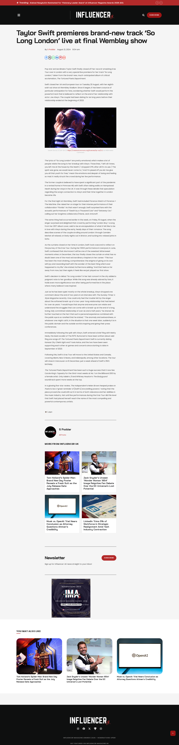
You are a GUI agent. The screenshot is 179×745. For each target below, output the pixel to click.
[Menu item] (89, 738)
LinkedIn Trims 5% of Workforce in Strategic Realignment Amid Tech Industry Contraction (96, 525)
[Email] (64, 58)
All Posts (63, 435)
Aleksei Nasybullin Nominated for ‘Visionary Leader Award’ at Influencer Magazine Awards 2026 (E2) (76, 3)
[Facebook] (46, 58)
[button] (18, 15)
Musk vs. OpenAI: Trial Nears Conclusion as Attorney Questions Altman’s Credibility (62, 525)
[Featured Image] (39, 656)
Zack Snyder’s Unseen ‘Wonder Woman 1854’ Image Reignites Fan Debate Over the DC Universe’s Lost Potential (99, 483)
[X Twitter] (49, 58)
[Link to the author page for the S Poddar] (51, 49)
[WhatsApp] (53, 58)
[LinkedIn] (56, 58)
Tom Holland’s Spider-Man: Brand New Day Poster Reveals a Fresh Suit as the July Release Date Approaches (62, 483)
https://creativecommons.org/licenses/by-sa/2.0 (85, 151)
